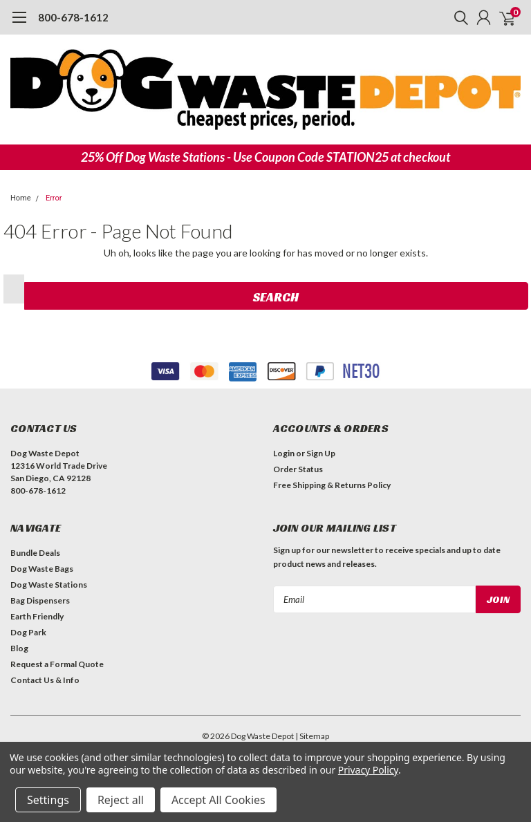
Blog (19, 648)
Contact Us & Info (45, 680)
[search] (458, 17)
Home (20, 198)
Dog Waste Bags (41, 568)
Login (284, 453)
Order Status (298, 469)
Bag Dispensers (40, 600)
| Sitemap (312, 736)
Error (54, 198)
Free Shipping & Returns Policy (332, 485)
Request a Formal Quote (57, 664)
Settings (48, 799)
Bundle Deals (35, 553)
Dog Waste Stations (48, 584)
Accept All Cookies (218, 799)
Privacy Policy (368, 769)
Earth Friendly (37, 616)
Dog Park (28, 632)
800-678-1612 (73, 17)
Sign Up (320, 453)
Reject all (120, 799)
